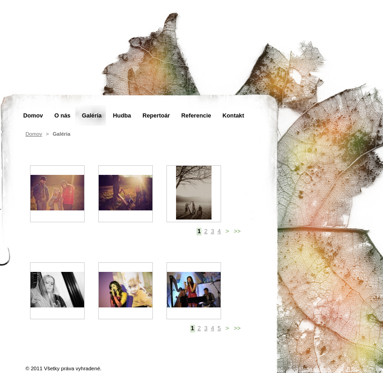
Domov (33, 134)
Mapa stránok (315, 369)
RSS (352, 369)
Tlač (278, 369)
